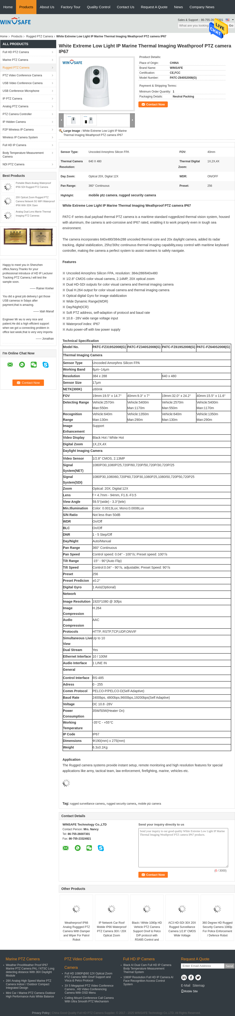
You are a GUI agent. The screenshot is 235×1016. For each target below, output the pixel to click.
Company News (201, 7)
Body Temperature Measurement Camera (23, 154)
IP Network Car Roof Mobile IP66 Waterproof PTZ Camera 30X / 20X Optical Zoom (111, 929)
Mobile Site (189, 991)
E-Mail (185, 985)
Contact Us (125, 7)
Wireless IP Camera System (20, 137)
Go (231, 25)
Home (8, 7)
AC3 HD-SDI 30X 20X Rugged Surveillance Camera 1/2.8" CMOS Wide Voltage (182, 929)
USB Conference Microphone (21, 91)
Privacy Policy (41, 1013)
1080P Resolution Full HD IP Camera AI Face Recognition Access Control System (148, 981)
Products (26, 7)
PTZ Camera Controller (17, 114)
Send (229, 966)
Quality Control (98, 7)
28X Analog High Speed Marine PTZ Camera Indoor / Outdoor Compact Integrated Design (28, 984)
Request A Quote (154, 7)
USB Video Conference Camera (23, 83)
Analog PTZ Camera (15, 106)
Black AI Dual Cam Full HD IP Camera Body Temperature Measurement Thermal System (147, 968)
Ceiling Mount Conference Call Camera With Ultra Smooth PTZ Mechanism (89, 999)
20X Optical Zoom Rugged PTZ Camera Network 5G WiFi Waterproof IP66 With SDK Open (35, 201)
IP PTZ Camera (12, 98)
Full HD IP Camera (14, 145)
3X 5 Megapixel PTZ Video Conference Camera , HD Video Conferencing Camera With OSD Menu (89, 989)
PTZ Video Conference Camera (22, 75)
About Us (47, 7)
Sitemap (198, 985)
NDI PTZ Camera (13, 164)
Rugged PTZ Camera (39, 36)
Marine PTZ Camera (15, 60)
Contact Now (155, 104)
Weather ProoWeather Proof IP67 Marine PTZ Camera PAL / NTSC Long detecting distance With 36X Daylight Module (30, 970)
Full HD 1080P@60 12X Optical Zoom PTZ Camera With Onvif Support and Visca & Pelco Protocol (88, 977)
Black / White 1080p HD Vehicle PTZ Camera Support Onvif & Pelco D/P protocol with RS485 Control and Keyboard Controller (147, 933)
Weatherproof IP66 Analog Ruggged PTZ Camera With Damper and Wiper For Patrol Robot (76, 931)
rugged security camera (121, 803)
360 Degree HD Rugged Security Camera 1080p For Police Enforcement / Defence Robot (217, 929)
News (178, 7)
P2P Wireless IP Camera (18, 129)
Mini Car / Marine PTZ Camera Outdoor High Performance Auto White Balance (30, 994)
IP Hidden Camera (14, 122)
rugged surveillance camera (87, 803)
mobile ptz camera (149, 803)
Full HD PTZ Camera (16, 52)
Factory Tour (70, 7)
